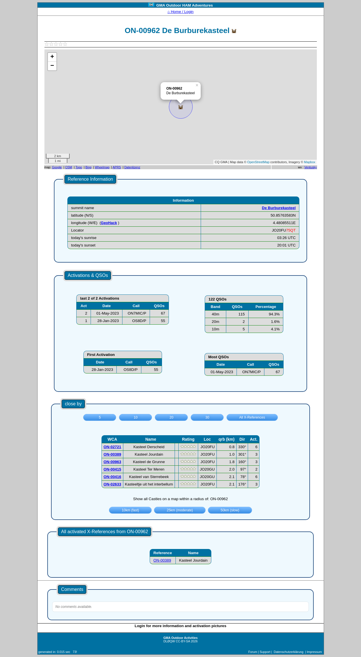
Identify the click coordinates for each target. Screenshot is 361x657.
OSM (68, 167)
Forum (252, 652)
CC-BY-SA (183, 641)
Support (265, 652)
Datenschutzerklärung (289, 652)
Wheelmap (102, 167)
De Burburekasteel (279, 208)
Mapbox (309, 162)
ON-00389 (162, 560)
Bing (88, 167)
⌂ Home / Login (180, 11)
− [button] (52, 66)
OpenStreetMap (258, 162)
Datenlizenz (132, 167)
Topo (78, 167)
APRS (117, 167)
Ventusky (310, 167)
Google (57, 167)
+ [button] (52, 57)
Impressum (314, 652)
